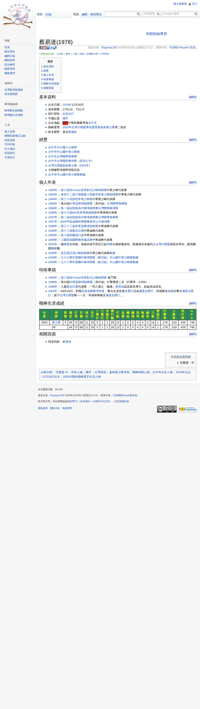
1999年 (52, 235)
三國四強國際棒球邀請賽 (76, 239)
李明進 (100, 291)
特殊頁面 (9, 140)
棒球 (68, 54)
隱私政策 (43, 408)
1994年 (52, 199)
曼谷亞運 (72, 286)
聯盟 (66, 244)
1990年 (52, 190)
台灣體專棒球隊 (108, 208)
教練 (83, 174)
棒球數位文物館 (13, 115)
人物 (75, 54)
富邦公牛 (85, 160)
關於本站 (55, 408)
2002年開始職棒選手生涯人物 (82, 376)
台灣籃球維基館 (13, 89)
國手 (88, 372)
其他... (135, 395)
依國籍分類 (92, 54)
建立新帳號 (180, 3)
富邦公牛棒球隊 (100, 221)
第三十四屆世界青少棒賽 (76, 199)
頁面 (40, 14)
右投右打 (68, 113)
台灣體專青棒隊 (67, 156)
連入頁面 (9, 131)
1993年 (52, 194)
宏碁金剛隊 (89, 291)
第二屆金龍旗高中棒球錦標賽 (79, 217)
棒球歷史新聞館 (13, 110)
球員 (82, 54)
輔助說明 (9, 60)
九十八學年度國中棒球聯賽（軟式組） (85, 262)
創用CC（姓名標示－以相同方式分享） (91, 401)
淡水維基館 (11, 94)
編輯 (193, 97)
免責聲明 (67, 408)
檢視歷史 (96, 14)
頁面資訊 (9, 153)
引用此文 (9, 157)
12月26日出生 (51, 376)
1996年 (52, 203)
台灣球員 (104, 54)
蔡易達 (67, 341)
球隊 (109, 244)
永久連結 (9, 148)
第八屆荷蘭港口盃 (72, 235)
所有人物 (77, 372)
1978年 (67, 104)
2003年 (52, 244)
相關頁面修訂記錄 (15, 135)
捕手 (65, 118)
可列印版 (9, 144)
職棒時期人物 (141, 372)
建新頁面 (9, 68)
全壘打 (129, 291)
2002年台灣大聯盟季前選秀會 (81, 127)
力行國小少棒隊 (67, 147)
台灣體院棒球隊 (67, 160)
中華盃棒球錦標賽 (81, 203)
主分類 (60, 54)
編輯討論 (9, 55)
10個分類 (46, 372)
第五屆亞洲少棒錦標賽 (75, 253)
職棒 (54, 248)
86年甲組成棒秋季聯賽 (75, 221)
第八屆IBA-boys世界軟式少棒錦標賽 (84, 190)
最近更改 (9, 51)
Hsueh (126, 395)
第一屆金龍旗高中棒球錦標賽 (79, 208)
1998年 (52, 226)
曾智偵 (119, 286)
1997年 (52, 217)
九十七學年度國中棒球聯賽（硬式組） (85, 257)
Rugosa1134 (57, 395)
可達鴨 (116, 395)
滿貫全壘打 (146, 291)
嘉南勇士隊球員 (119, 372)
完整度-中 (62, 372)
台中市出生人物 (162, 372)
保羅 (170, 291)
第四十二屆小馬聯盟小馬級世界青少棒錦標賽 (89, 194)
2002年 (84, 165)
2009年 (52, 257)
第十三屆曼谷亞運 (72, 230)
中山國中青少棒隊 (68, 151)
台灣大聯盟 (55, 165)
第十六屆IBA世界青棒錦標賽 (79, 212)
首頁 (7, 47)
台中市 (92, 122)
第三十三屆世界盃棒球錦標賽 (79, 226)
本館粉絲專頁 (156, 34)
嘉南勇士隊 (107, 127)
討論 (48, 14)
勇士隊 (56, 322)
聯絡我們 (9, 73)
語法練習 (9, 64)
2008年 (52, 253)
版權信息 (124, 401)
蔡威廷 (72, 132)
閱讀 (76, 14)
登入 (194, 3)
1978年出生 (183, 372)
